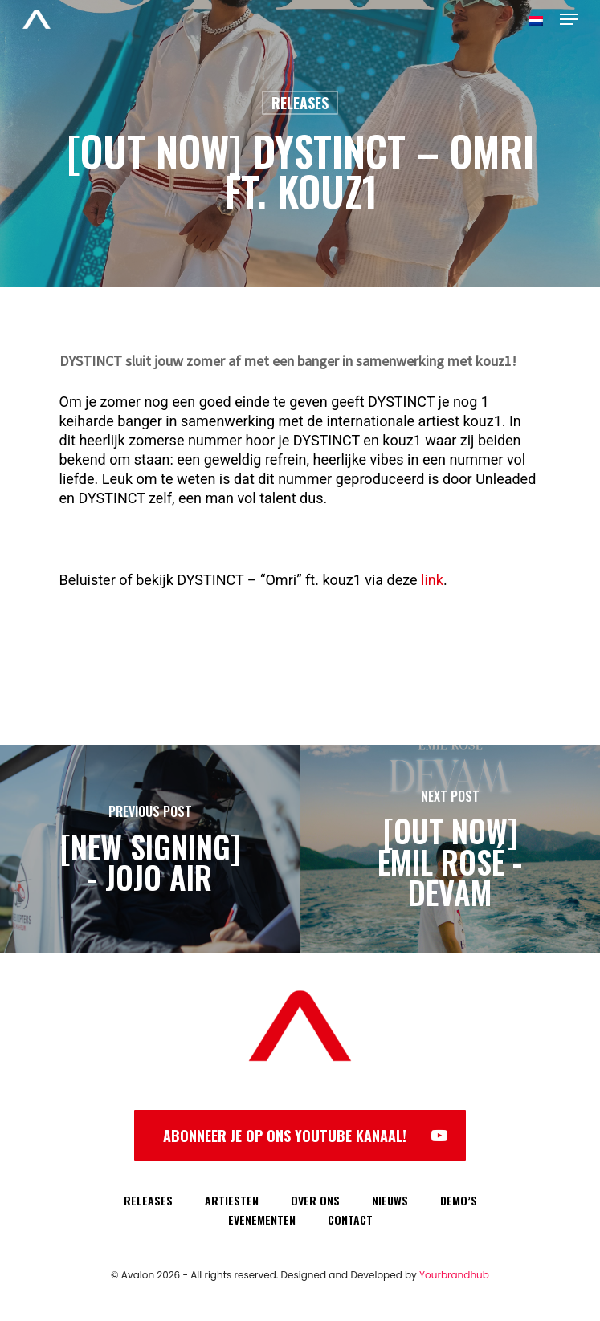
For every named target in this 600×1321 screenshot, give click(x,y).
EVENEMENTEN (262, 1219)
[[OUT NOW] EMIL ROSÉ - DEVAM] (450, 849)
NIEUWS (390, 1200)
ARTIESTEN (232, 1200)
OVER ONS (315, 1200)
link (432, 579)
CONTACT (350, 1219)
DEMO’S (458, 1200)
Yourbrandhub (454, 1275)
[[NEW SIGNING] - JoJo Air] (150, 849)
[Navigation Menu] (569, 19)
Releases (300, 102)
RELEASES (148, 1200)
